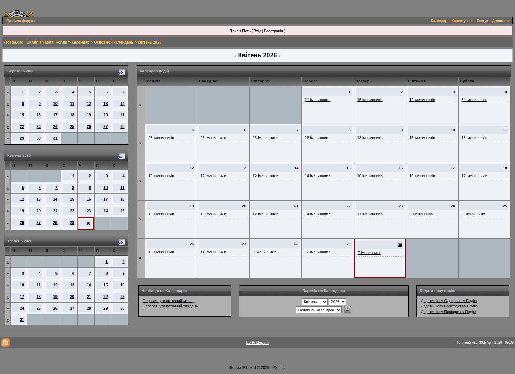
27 (105, 126)
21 (122, 115)
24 (55, 126)
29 (22, 138)
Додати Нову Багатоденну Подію (449, 306)
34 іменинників (474, 100)
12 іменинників (213, 176)
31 (55, 138)
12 (89, 103)
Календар (439, 21)
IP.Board (249, 367)
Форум (235, 367)
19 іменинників (422, 100)
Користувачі (462, 21)
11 (72, 103)
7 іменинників (369, 253)
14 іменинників (317, 176)
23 (39, 126)
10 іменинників (370, 176)
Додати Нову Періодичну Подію (448, 312)
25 (72, 126)
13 (105, 103)
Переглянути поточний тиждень (170, 306)
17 (55, 115)
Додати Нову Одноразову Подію (449, 301)
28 (122, 126)
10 (55, 103)
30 (39, 138)
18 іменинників (370, 138)
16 (39, 115)
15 (22, 115)
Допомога (500, 21)
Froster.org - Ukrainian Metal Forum (35, 42)
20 (105, 115)
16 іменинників (161, 214)
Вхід (257, 31)
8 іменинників (473, 214)
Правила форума (20, 21)
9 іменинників (421, 214)
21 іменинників (317, 100)
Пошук (482, 21)
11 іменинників (370, 214)
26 (89, 126)
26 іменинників (161, 138)
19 (89, 115)
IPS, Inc (278, 367)
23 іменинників (265, 138)
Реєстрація (273, 31)
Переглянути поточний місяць (169, 301)
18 (72, 115)
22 (22, 126)
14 (122, 103)
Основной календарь (114, 42)
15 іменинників (370, 100)
